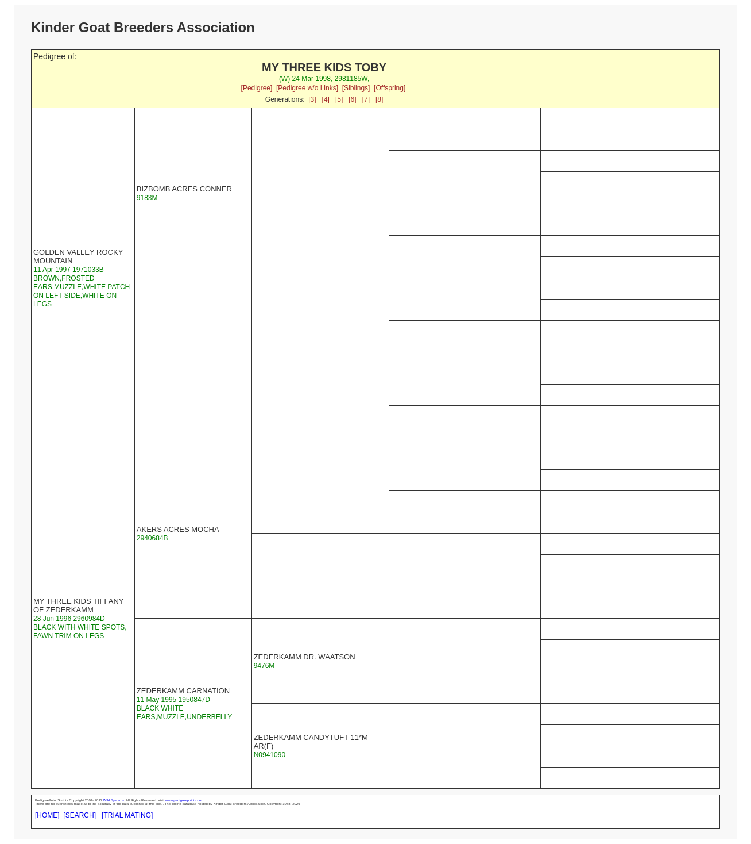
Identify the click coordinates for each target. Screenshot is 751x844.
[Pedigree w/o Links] (307, 88)
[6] (352, 99)
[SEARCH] (79, 815)
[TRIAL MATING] (127, 815)
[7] (366, 99)
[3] (312, 99)
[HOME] (47, 815)
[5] (339, 99)
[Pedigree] (257, 88)
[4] (326, 99)
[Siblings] (356, 88)
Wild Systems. (114, 800)
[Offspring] (389, 88)
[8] (379, 99)
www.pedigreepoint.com (183, 800)
